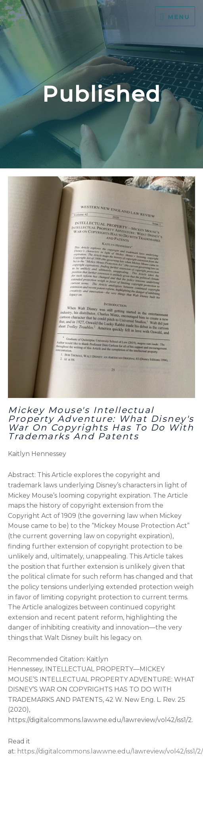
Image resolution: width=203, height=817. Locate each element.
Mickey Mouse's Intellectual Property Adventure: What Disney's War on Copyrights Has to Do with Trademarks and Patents (101, 423)
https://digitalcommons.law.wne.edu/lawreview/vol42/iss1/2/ (110, 751)
